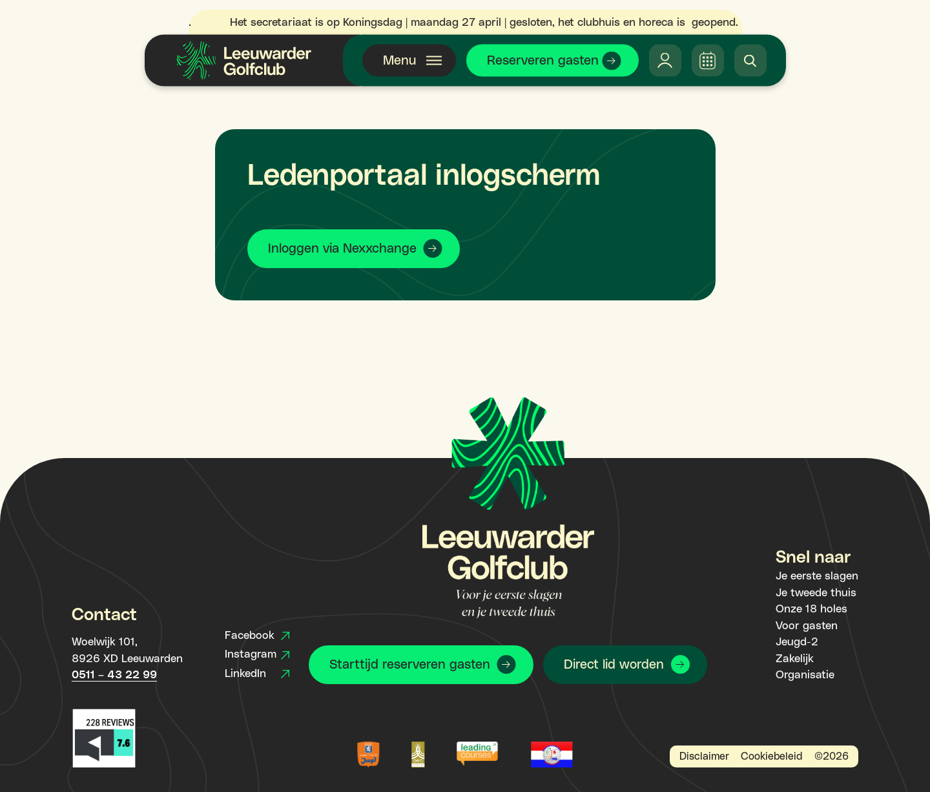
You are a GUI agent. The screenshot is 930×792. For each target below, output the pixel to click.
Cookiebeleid (771, 756)
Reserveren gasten (543, 60)
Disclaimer (704, 756)
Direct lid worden (614, 664)
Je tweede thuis (816, 593)
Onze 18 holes (811, 609)
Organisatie (805, 675)
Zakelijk (795, 659)
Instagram (257, 654)
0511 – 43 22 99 (114, 675)
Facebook (257, 635)
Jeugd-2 (797, 642)
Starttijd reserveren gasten (409, 664)
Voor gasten (807, 626)
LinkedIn (257, 674)
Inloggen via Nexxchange (342, 248)
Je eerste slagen (817, 576)
